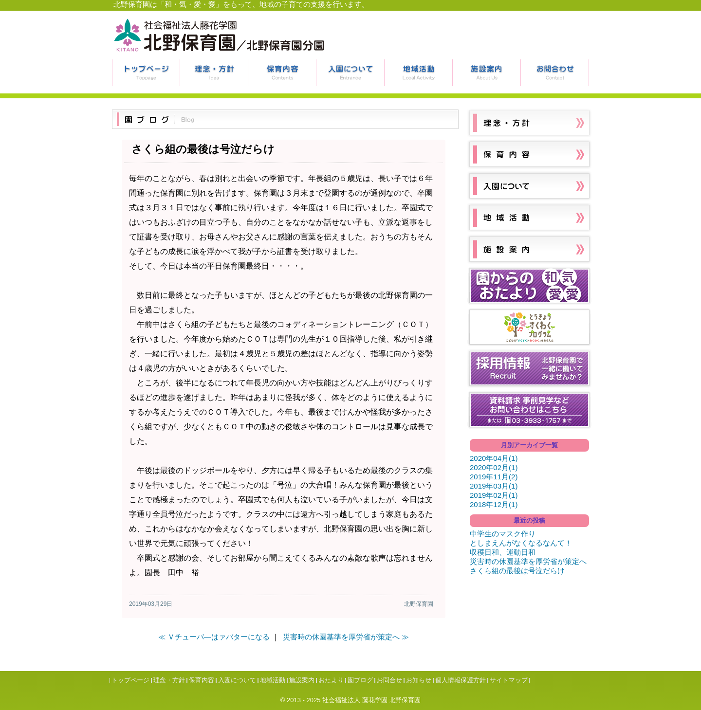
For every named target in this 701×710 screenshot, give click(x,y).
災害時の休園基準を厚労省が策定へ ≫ (346, 637)
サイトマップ (509, 680)
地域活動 (419, 72)
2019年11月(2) (493, 477)
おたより (331, 680)
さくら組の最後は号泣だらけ (517, 570)
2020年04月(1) (493, 458)
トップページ (146, 72)
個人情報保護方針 (460, 680)
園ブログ (360, 680)
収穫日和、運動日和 (502, 552)
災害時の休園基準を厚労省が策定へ (528, 561)
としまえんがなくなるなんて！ (521, 543)
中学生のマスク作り (502, 533)
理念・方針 (214, 72)
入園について (350, 72)
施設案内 (487, 72)
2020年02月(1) (493, 467)
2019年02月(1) (493, 495)
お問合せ (555, 72)
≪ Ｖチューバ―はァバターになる (214, 637)
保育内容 (282, 72)
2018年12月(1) (493, 504)
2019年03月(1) (493, 486)
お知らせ (418, 680)
